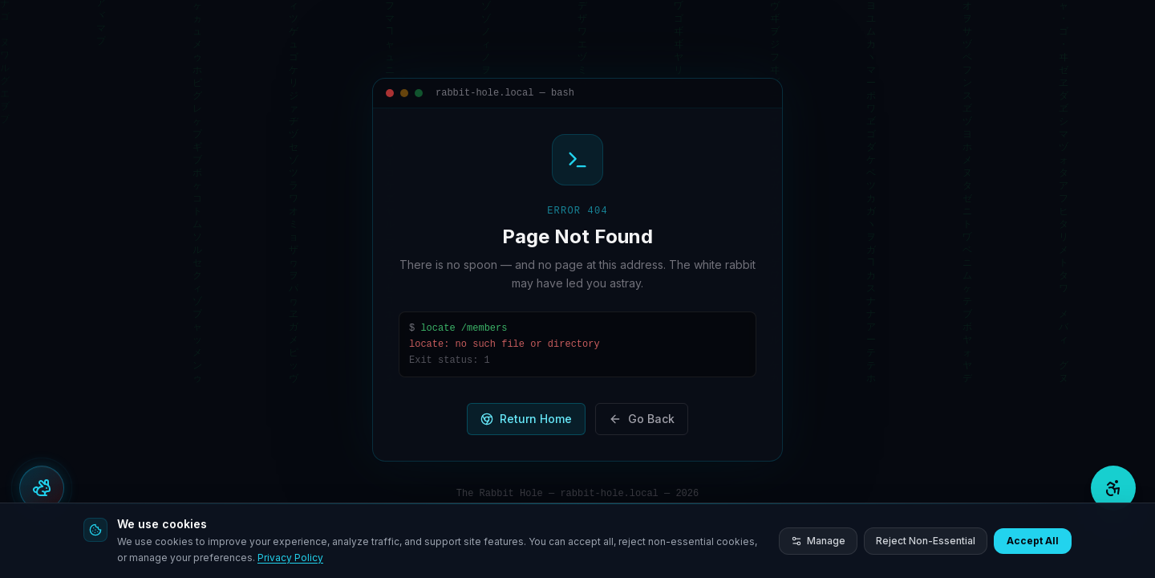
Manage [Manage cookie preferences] (818, 541)
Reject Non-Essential (925, 541)
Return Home (526, 418)
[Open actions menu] (41, 488)
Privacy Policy (290, 558)
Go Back (642, 418)
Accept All (1033, 541)
